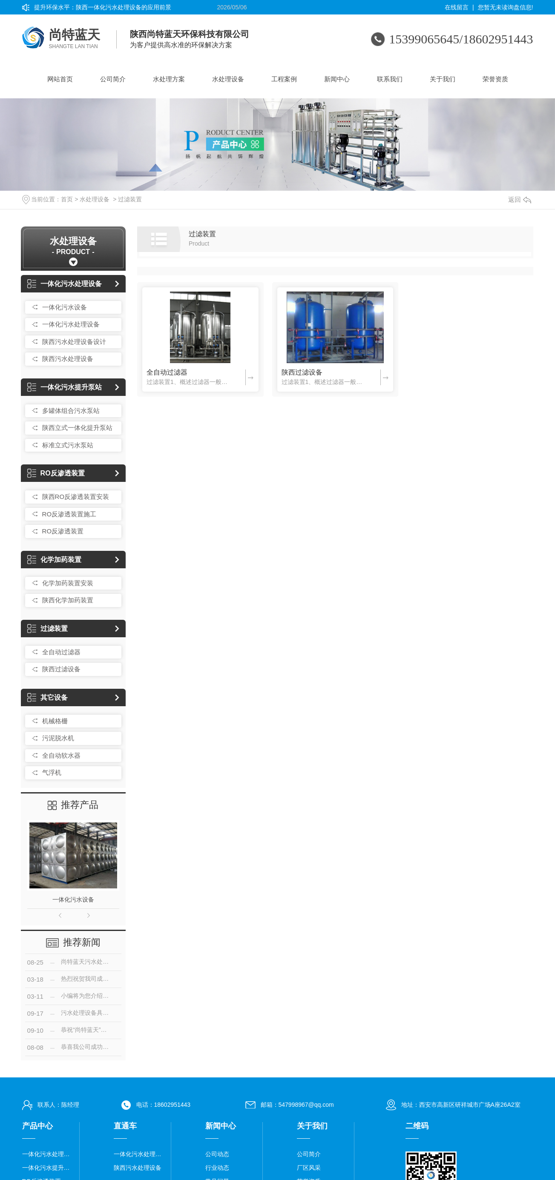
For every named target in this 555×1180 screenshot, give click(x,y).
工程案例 (284, 79)
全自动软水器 (61, 755)
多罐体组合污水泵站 (71, 410)
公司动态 (217, 1154)
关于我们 (442, 79)
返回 (519, 199)
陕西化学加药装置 (67, 600)
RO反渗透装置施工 (69, 514)
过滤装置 (130, 199)
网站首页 (60, 79)
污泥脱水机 (58, 738)
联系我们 (390, 79)
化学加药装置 (54, 559)
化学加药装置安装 (67, 583)
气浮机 (51, 772)
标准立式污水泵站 (67, 445)
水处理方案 (169, 79)
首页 (67, 199)
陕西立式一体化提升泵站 (77, 427)
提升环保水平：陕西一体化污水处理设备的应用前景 (102, 7)
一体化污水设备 (64, 307)
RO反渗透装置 (56, 473)
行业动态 (217, 1167)
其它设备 (47, 697)
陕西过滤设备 (61, 669)
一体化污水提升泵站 (64, 387)
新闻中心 (337, 79)
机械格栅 (55, 721)
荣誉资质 (495, 79)
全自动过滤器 (61, 652)
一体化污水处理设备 (64, 283)
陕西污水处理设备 (67, 358)
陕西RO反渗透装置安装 (75, 496)
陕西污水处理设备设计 (74, 341)
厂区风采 (309, 1167)
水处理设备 (228, 79)
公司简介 (113, 79)
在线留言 (457, 7)
